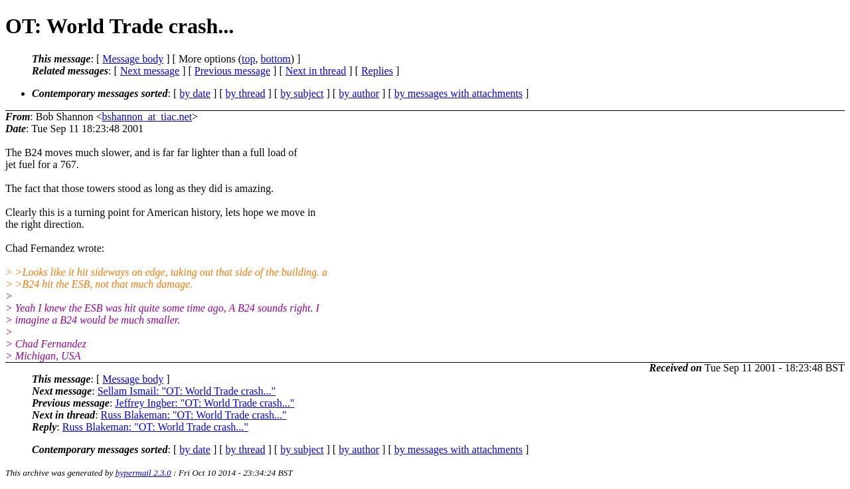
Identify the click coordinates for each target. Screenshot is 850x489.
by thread (246, 93)
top (248, 58)
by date (195, 93)
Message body (132, 58)
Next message (149, 70)
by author (359, 93)
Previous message (232, 70)
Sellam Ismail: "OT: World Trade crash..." (187, 391)
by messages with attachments (458, 93)
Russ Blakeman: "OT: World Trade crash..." (194, 415)
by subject (301, 93)
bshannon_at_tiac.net (147, 116)
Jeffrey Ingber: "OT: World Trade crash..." (204, 403)
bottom (275, 58)
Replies (377, 70)
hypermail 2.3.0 (143, 473)
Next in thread (316, 70)
